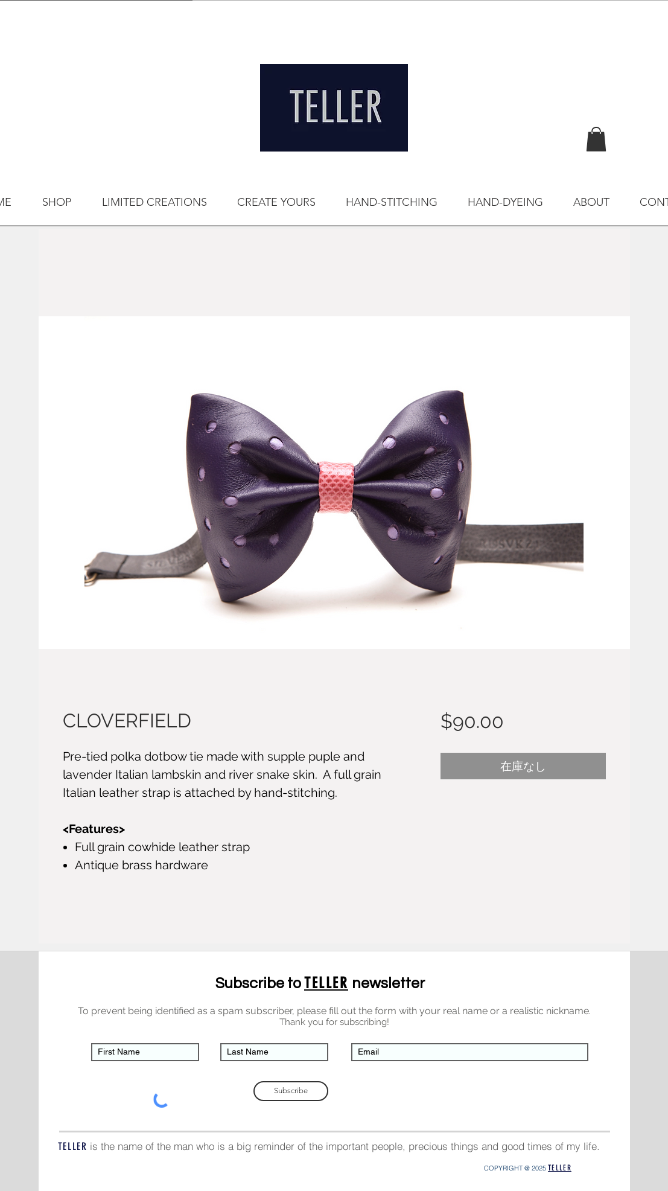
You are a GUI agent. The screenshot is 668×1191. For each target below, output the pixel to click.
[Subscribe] (290, 1091)
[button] (596, 139)
